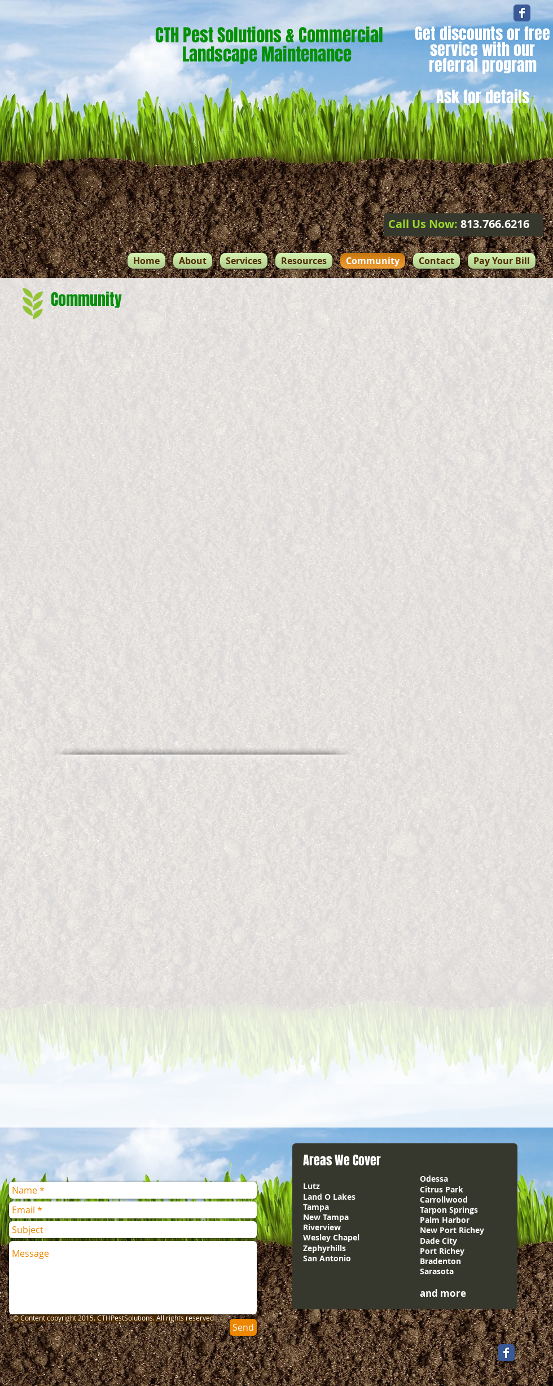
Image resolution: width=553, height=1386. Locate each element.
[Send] (243, 1327)
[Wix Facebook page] (522, 13)
